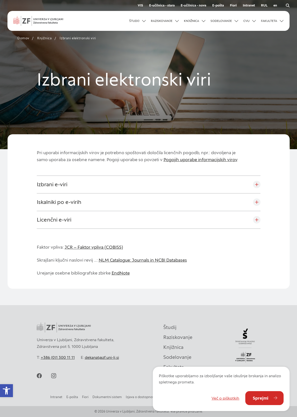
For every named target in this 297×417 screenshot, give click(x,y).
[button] (137, 21)
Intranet (249, 5)
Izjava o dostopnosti (141, 397)
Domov (23, 38)
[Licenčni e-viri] (148, 220)
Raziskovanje (177, 337)
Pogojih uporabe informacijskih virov (200, 159)
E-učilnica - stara (162, 5)
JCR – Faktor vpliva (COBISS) (94, 247)
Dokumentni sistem (107, 397)
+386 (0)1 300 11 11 (58, 357)
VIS (140, 5)
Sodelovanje (177, 357)
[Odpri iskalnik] (288, 5)
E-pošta (218, 5)
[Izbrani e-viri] (148, 184)
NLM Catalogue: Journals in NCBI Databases (143, 260)
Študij (169, 327)
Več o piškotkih (225, 398)
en (275, 5)
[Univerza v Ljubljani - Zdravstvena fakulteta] (38, 21)
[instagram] (53, 375)
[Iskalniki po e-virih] (148, 202)
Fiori (233, 5)
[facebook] (39, 375)
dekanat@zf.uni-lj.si (102, 357)
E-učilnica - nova (193, 5)
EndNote (121, 273)
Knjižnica (44, 38)
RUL (264, 5)
